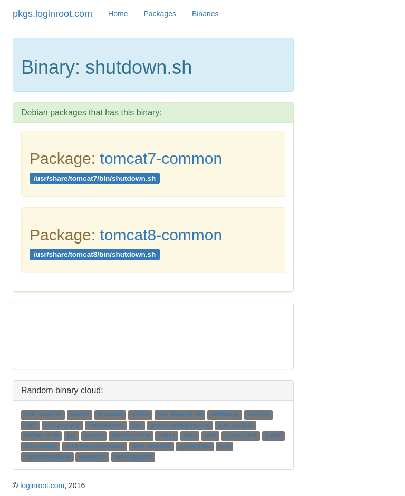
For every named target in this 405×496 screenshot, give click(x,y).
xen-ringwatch (133, 456)
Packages (159, 13)
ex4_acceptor (62, 425)
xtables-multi (41, 435)
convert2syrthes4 (47, 456)
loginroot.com (42, 485)
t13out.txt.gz (40, 446)
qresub (79, 414)
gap (137, 425)
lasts (190, 435)
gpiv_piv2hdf (235, 425)
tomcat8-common (161, 235)
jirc (72, 435)
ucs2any (258, 414)
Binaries (205, 13)
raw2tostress (106, 425)
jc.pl (224, 446)
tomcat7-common (161, 158)
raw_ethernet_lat (180, 414)
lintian (167, 435)
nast (211, 435)
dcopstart (110, 414)
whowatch (92, 456)
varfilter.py (225, 414)
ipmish (140, 414)
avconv (93, 435)
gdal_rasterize (43, 414)
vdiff (30, 425)
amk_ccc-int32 (151, 446)
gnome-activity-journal (180, 425)
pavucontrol (241, 435)
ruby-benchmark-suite (95, 446)
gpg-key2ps (194, 446)
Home (118, 13)
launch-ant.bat (131, 435)
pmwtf (273, 435)
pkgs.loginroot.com (52, 13)
